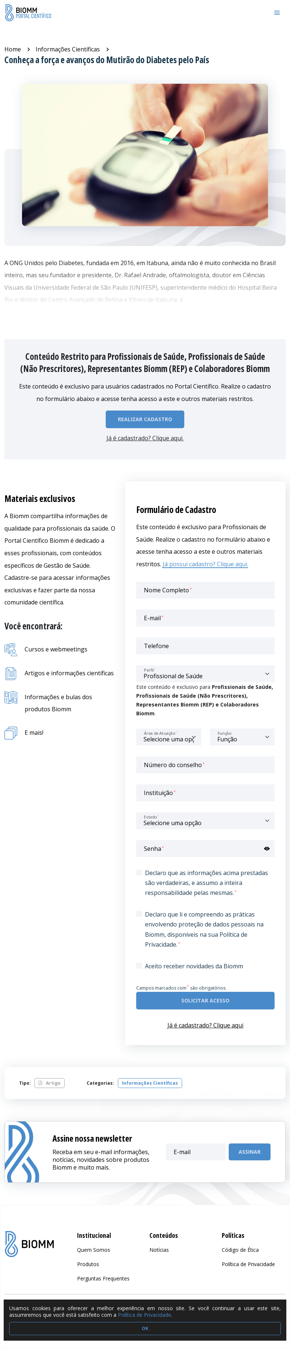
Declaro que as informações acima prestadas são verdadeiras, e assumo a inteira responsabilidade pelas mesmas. (206, 883)
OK (145, 1328)
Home (12, 49)
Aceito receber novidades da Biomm (194, 966)
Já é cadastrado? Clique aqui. (145, 438)
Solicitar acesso (205, 1000)
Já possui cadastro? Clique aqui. (205, 564)
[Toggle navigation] (277, 13)
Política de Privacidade (144, 1314)
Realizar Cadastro (145, 419)
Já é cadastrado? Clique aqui (205, 1025)
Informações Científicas (68, 49)
